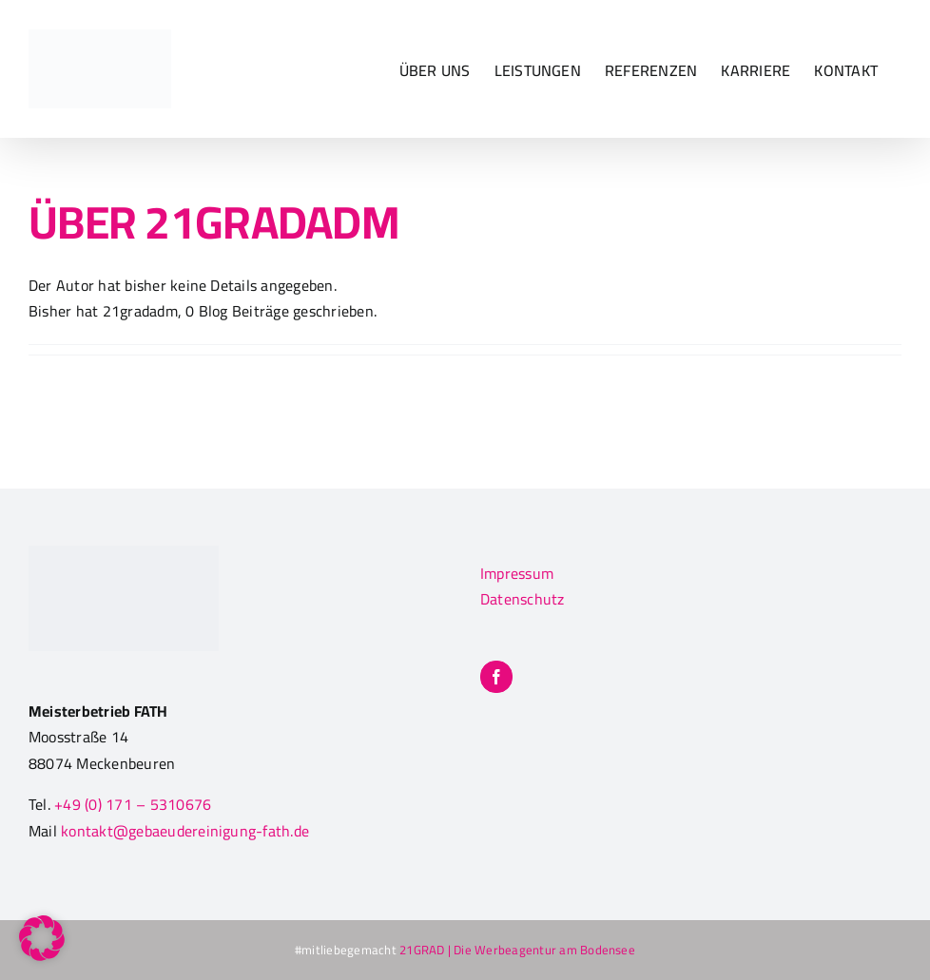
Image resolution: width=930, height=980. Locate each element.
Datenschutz (522, 599)
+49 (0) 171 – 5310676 (132, 804)
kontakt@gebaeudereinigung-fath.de (185, 831)
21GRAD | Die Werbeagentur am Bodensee (516, 949)
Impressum (516, 573)
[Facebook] (496, 677)
